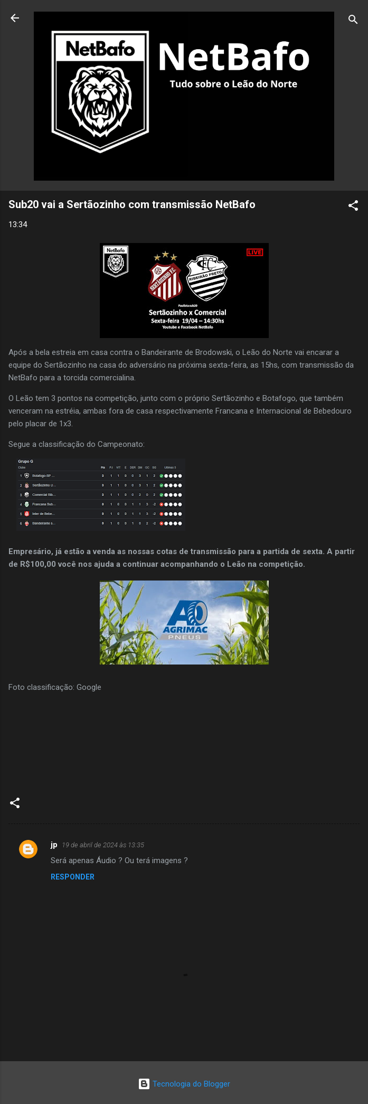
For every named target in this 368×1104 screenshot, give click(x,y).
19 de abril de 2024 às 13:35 (103, 845)
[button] (353, 207)
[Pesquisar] (353, 21)
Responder (73, 877)
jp (54, 844)
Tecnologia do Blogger (184, 1084)
